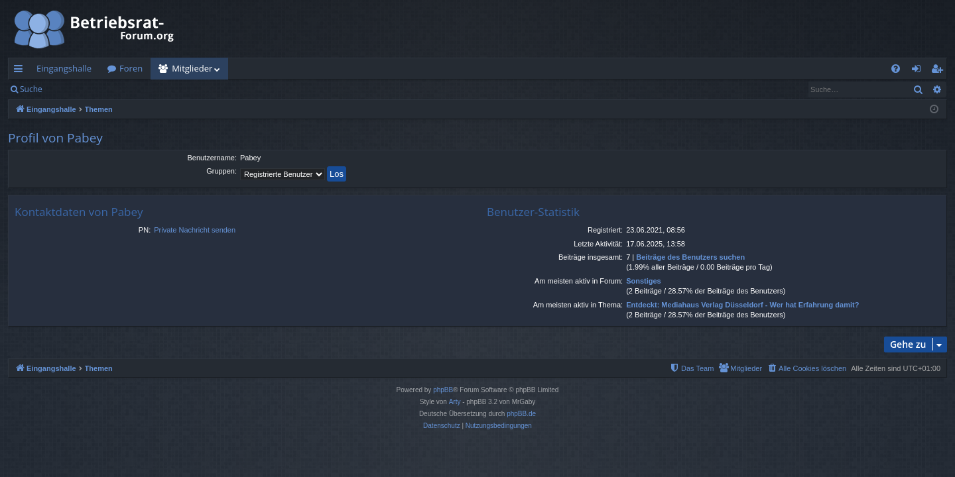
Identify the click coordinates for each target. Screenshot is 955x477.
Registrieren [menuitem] (939, 71)
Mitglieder (192, 68)
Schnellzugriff (21, 71)
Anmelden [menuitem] (919, 71)
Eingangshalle (64, 68)
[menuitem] (895, 69)
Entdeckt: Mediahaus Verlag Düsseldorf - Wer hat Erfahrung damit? (742, 305)
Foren (131, 68)
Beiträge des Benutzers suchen (690, 257)
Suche (31, 89)
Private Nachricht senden (194, 230)
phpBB (443, 390)
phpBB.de (521, 413)
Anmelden (80, 89)
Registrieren (141, 89)
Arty (455, 401)
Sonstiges (643, 281)
